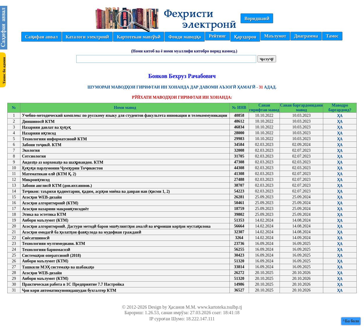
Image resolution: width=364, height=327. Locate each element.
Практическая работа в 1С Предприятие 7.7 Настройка (73, 284)
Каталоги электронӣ (87, 36)
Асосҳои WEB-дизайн (42, 197)
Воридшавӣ (256, 18)
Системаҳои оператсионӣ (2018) (51, 255)
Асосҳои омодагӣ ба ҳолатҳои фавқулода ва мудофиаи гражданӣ (81, 232)
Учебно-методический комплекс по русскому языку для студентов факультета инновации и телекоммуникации (124, 115)
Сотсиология (34, 156)
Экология (31, 150)
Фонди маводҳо (184, 36)
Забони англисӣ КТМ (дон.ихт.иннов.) (57, 185)
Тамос (332, 35)
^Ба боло (351, 321)
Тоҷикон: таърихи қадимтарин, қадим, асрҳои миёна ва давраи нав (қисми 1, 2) (96, 191)
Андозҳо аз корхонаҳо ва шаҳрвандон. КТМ (62, 162)
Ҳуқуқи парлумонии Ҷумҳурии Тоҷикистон (62, 168)
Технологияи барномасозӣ (46, 250)
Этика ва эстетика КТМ (44, 214)
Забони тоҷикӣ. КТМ (41, 145)
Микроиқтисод (36, 180)
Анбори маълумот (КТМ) (45, 220)
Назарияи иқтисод (39, 133)
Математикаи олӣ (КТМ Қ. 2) (49, 174)
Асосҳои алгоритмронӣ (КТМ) (50, 203)
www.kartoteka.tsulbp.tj (219, 307)
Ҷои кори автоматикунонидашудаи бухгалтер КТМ (69, 290)
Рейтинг (217, 35)
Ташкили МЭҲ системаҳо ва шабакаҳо (58, 267)
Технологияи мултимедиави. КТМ (53, 243)
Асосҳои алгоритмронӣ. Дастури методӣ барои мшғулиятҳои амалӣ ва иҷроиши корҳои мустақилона (116, 226)
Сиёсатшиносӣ (35, 238)
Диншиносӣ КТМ (38, 121)
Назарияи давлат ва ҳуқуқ (46, 127)
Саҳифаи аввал (41, 36)
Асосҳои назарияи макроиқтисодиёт (55, 209)
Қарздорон (245, 36)
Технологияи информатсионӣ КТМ (54, 139)
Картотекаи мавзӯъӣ (138, 36)
